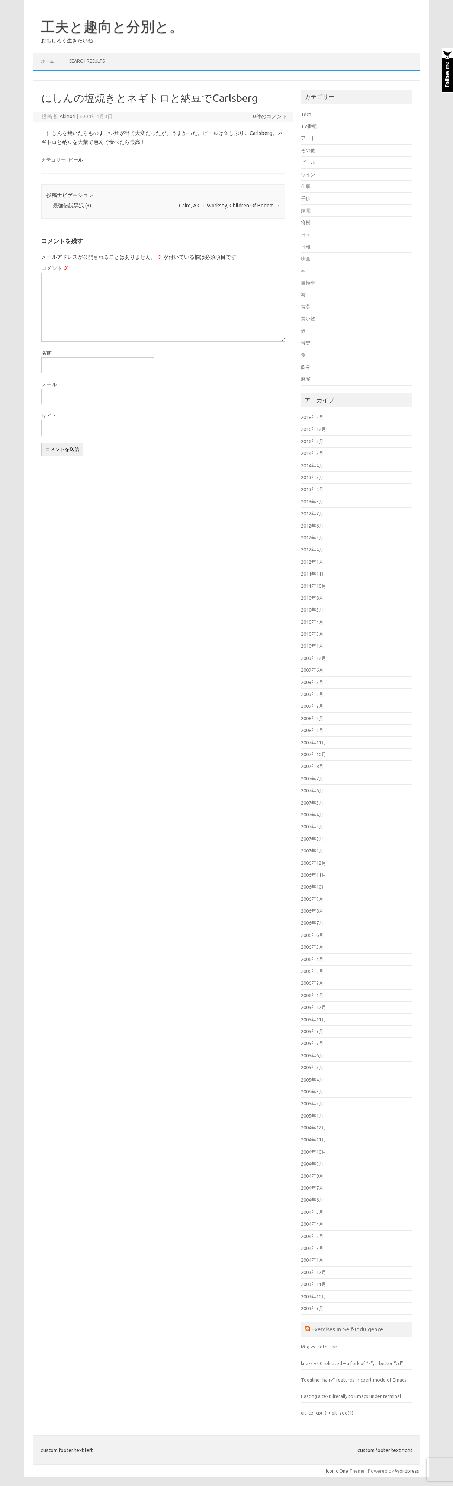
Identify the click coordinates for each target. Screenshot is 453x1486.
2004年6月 (312, 1199)
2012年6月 (312, 525)
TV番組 (309, 126)
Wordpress (407, 1470)
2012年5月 (312, 537)
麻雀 (306, 378)
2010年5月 (312, 609)
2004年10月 (313, 1151)
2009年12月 (313, 658)
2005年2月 (312, 1103)
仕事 (306, 186)
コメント (54, 268)
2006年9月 (312, 899)
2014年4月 (312, 465)
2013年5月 (312, 477)
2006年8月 (312, 910)
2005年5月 (312, 1067)
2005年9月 (312, 1031)
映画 (306, 258)
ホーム (47, 61)
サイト (49, 416)
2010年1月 (312, 645)
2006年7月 (312, 922)
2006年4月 (312, 959)
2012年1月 (312, 561)
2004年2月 (312, 1248)
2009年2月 (312, 706)
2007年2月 (312, 838)
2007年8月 (312, 766)
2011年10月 (313, 586)
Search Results (87, 61)
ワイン (308, 174)
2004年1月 (312, 1260)
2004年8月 (312, 1176)
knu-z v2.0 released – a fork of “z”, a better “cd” (352, 1363)
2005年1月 (312, 1115)
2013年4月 (312, 489)
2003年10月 (313, 1296)
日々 (306, 234)
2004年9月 (312, 1163)
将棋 (306, 222)
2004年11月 (313, 1139)
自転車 (308, 282)
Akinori (68, 116)
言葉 (306, 306)
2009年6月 (312, 670)
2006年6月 (312, 935)
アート (308, 138)
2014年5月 (312, 453)
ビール (75, 159)
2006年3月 (312, 971)
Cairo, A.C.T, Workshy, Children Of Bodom (229, 206)
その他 (308, 150)
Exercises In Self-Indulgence (347, 1329)
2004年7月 (312, 1187)
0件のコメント (270, 116)
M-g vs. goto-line (319, 1346)
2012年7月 (312, 513)
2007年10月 (313, 754)
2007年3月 (312, 826)
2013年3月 (312, 501)
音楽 (306, 342)
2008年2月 (312, 718)
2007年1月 (312, 850)
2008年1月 (312, 730)
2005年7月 (312, 1043)
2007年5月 (312, 802)
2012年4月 (312, 549)
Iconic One (337, 1470)
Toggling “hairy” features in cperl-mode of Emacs (354, 1379)
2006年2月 (312, 983)
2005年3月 (312, 1091)
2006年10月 (313, 886)
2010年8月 (312, 597)
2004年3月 (312, 1236)
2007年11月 (313, 742)
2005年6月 (312, 1055)
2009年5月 (312, 682)
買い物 (308, 318)
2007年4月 (312, 814)
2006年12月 (313, 863)
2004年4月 (312, 1223)
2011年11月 (313, 573)
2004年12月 (313, 1127)
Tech (306, 114)
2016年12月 (313, 429)
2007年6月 (312, 790)
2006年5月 (312, 947)
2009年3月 (312, 694)
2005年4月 (312, 1079)
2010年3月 (312, 633)
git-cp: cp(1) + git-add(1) (327, 1412)
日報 (306, 246)
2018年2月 (312, 417)
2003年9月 (312, 1308)
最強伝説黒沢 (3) (68, 206)
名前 (46, 353)
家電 (306, 210)
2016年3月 (312, 441)
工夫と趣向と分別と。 (112, 26)
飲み (306, 367)
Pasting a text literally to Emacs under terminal (351, 1396)
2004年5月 (312, 1212)
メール (49, 384)
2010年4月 (312, 622)
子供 (306, 198)
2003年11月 (313, 1284)
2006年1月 (312, 995)
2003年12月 (313, 1272)
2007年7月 (312, 778)
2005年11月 (313, 1019)
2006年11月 (313, 874)
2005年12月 (313, 1007)
